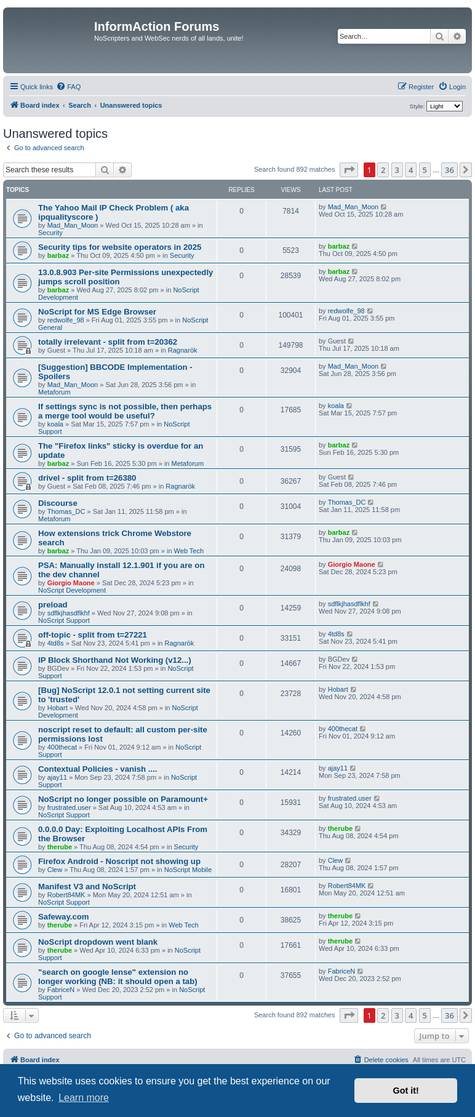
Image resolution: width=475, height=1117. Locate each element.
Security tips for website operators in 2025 (119, 247)
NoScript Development (72, 590)
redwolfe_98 (65, 320)
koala (55, 424)
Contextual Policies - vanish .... (97, 769)
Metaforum (54, 392)
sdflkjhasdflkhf (68, 613)
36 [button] (449, 169)
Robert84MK (66, 895)
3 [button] (397, 169)
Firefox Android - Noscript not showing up (119, 861)
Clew (54, 869)
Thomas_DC (66, 511)
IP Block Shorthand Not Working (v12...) (114, 660)
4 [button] (411, 169)
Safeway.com (63, 916)
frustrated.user (69, 807)
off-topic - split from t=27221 (92, 634)
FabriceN (61, 989)
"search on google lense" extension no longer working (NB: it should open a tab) (118, 976)
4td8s (55, 643)
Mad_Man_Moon (72, 225)
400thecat (62, 747)
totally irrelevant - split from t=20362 (107, 341)
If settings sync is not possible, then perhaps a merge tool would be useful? (125, 411)
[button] (349, 169)
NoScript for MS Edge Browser (97, 311)
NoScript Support (64, 620)
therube (59, 847)
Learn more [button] (83, 1097)
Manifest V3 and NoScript (87, 886)
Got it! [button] (406, 1090)
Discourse (58, 503)
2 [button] (383, 169)
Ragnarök (183, 350)
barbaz (58, 255)
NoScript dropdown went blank (98, 942)
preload (53, 604)
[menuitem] (68, 86)
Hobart (57, 707)
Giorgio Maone (71, 583)
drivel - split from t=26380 (87, 477)
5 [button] (425, 169)
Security (50, 232)
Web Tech (189, 550)
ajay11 (57, 777)
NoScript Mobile (188, 869)
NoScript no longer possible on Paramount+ (123, 799)
